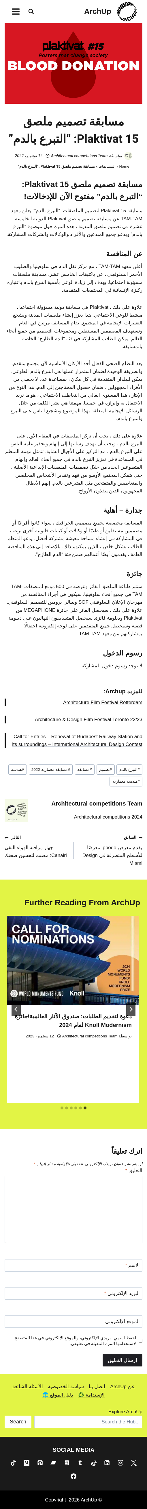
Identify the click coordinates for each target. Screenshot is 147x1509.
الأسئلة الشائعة (27, 1386)
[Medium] (26, 1463)
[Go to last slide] (130, 1009)
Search (18, 1422)
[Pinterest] (40, 1463)
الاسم (132, 1265)
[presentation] (68, 990)
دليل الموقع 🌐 (57, 1395)
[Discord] (67, 1463)
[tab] (85, 1108)
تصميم (105, 769)
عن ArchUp (122, 1386)
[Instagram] (120, 1463)
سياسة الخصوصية (66, 1386)
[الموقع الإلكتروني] (73, 1321)
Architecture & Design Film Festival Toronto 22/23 (88, 719)
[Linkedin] (107, 1463)
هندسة (17, 769)
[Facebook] (73, 1476)
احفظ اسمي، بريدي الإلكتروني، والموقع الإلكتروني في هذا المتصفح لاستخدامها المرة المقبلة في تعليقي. (75, 1340)
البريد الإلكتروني (122, 1293)
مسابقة (84, 769)
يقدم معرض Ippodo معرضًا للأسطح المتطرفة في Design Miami (110, 849)
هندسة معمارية (126, 781)
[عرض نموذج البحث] (31, 11)
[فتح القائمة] (16, 11)
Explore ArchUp (125, 1411)
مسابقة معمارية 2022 (50, 769)
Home (124, 166)
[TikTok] (13, 1463)
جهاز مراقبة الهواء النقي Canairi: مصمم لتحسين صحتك (37, 845)
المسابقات (107, 166)
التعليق (133, 1170)
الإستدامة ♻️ (91, 1395)
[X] (134, 1463)
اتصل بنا (97, 1386)
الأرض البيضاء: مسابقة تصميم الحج (87, 1077)
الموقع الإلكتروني (122, 1321)
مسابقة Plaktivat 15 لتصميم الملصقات (102, 210)
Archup (115, 691)
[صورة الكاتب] (128, 156)
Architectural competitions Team (79, 156)
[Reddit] (93, 1463)
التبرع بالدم (129, 769)
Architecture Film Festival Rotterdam (102, 702)
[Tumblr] (80, 1463)
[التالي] (16, 1009)
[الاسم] (73, 1265)
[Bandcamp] (53, 1463)
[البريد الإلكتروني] (73, 1293)
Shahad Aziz (103, 1088)
